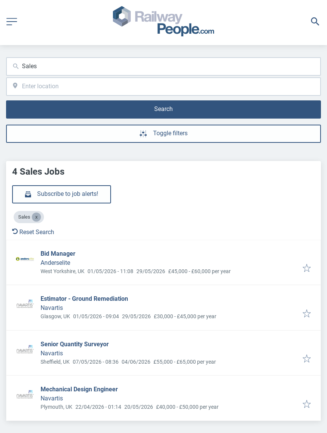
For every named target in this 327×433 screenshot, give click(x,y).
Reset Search (33, 232)
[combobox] (163, 66)
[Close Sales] (36, 217)
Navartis (52, 307)
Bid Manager (58, 253)
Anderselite (55, 262)
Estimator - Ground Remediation (84, 298)
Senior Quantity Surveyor (75, 344)
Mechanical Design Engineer (79, 389)
